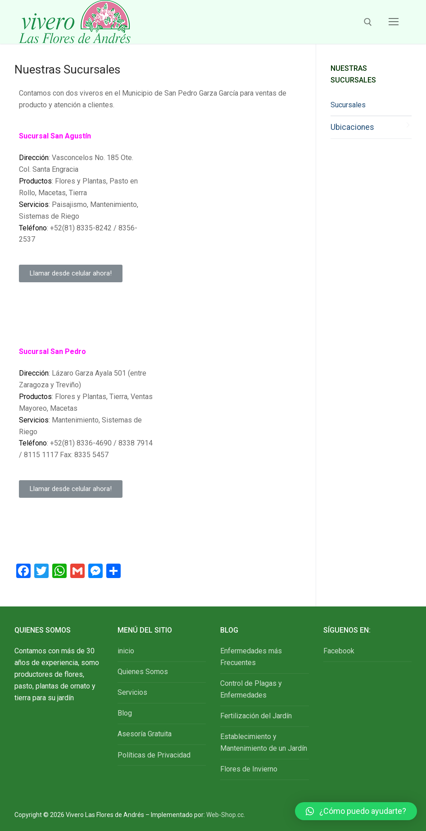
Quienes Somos (143, 671)
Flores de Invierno (248, 769)
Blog (125, 713)
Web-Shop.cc (225, 814)
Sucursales (348, 105)
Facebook (338, 651)
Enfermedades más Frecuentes (251, 657)
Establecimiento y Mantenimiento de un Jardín (263, 742)
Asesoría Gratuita (145, 734)
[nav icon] (393, 22)
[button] (70, 273)
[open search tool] (368, 22)
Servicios (132, 692)
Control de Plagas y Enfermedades (251, 689)
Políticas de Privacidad (154, 755)
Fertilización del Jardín (256, 716)
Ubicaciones (352, 127)
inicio (126, 651)
